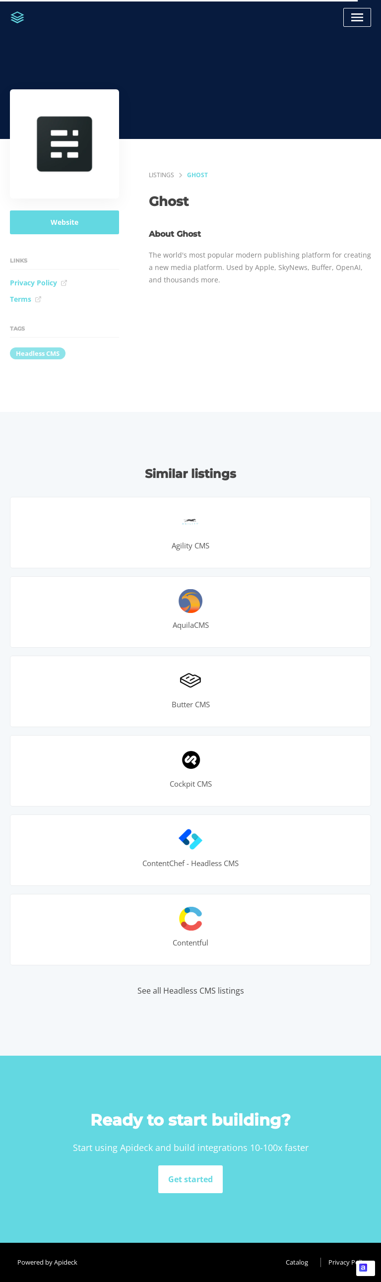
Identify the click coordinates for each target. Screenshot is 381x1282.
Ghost (197, 175)
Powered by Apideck (47, 1262)
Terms (26, 299)
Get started (190, 1179)
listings (161, 175)
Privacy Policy (38, 282)
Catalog (297, 1262)
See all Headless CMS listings (190, 990)
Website (64, 222)
